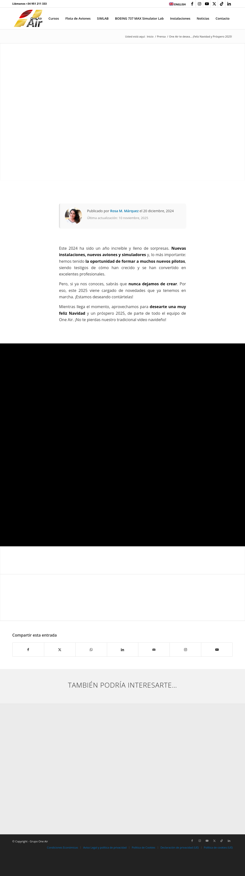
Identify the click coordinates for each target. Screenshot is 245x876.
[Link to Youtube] (206, 3)
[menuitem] (176, 4)
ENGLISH (177, 4)
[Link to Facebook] (192, 3)
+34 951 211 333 (36, 3)
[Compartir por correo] (154, 649)
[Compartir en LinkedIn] (122, 649)
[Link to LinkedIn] (229, 3)
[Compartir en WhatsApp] (91, 649)
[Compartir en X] (59, 649)
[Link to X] (214, 3)
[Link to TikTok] (221, 3)
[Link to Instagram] (199, 3)
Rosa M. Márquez (124, 211)
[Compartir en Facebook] (28, 649)
